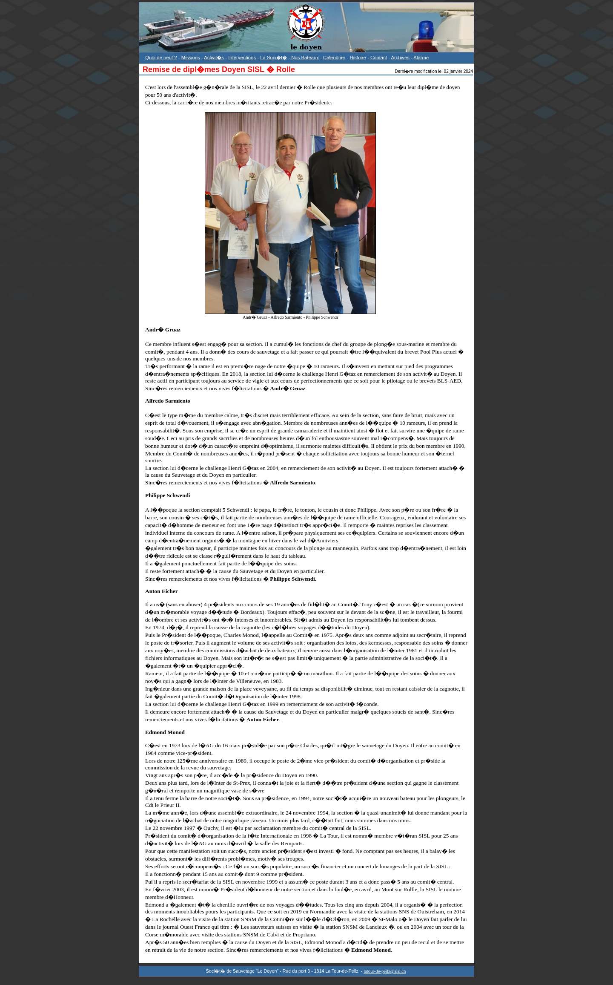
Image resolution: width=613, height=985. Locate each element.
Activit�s (214, 57)
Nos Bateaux (305, 57)
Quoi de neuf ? (161, 57)
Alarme (421, 57)
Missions (190, 57)
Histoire (357, 57)
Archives (400, 57)
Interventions (242, 57)
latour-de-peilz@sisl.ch (385, 971)
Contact (378, 57)
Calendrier (334, 57)
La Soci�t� (273, 57)
